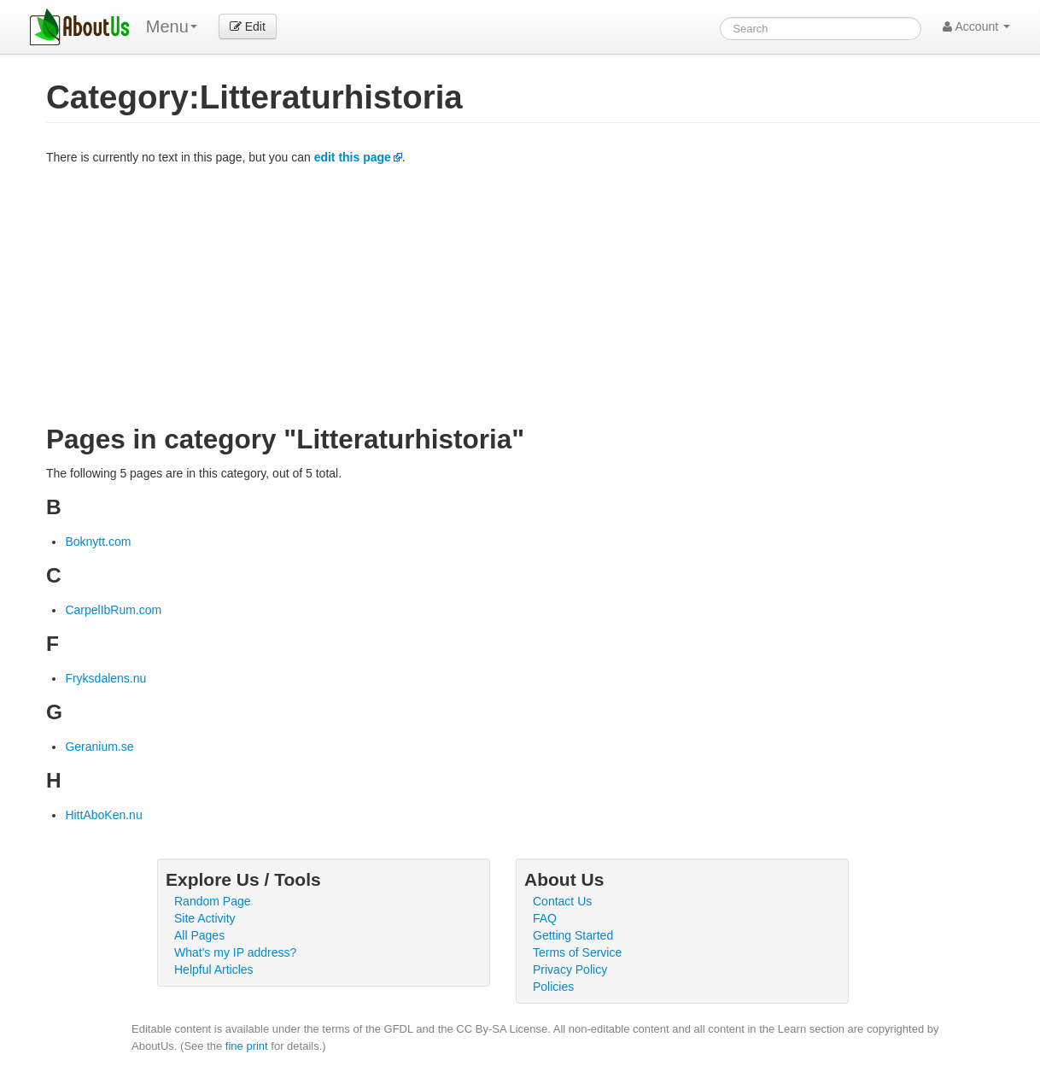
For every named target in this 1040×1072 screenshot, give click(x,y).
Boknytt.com (98, 541)
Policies (553, 986)
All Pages (199, 935)
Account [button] (976, 26)
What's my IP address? (235, 952)
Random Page (212, 901)
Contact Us (562, 901)
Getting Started (573, 935)
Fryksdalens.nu (105, 678)
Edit (248, 26)
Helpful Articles (214, 969)
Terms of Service (577, 952)
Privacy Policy (570, 969)
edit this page (352, 157)
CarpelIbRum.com (113, 610)
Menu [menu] (171, 26)
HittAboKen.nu (103, 815)
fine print (246, 1046)
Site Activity (205, 918)
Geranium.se (99, 746)
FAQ (545, 918)
